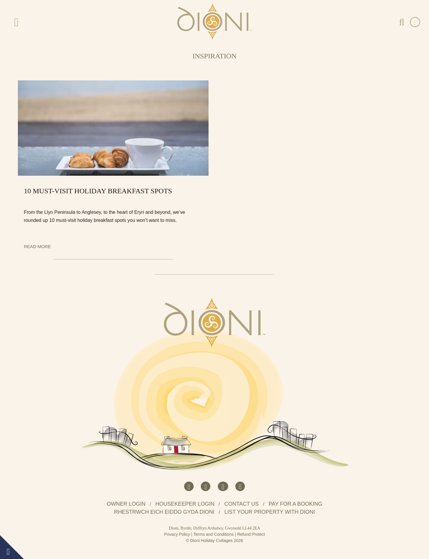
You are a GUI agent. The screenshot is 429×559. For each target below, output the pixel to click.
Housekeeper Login (185, 504)
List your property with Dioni (269, 512)
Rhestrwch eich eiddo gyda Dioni (164, 512)
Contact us (241, 504)
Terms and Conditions (213, 534)
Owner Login (126, 504)
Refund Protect (251, 534)
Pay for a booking (295, 504)
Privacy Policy (177, 534)
